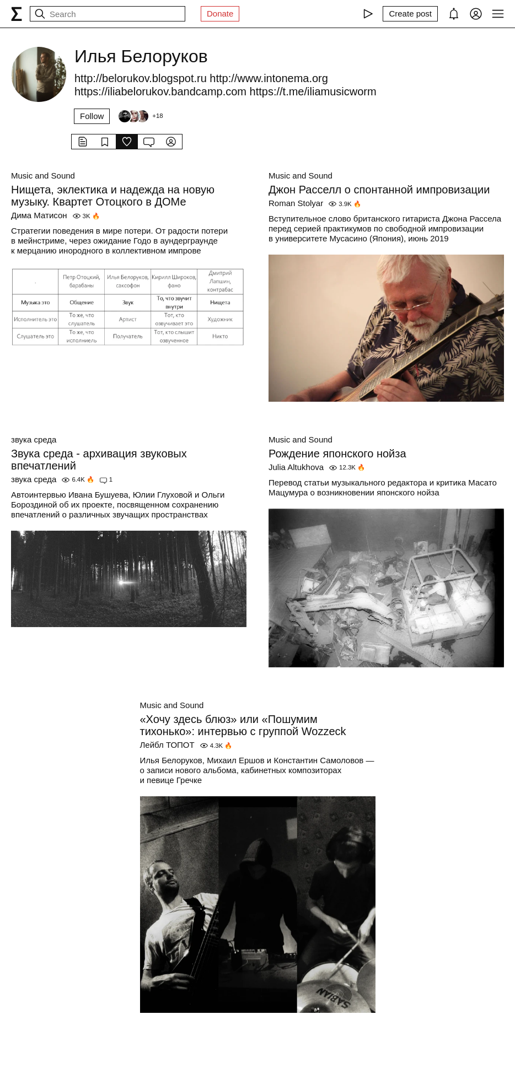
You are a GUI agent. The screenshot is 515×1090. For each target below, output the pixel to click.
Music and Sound (43, 175)
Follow (92, 116)
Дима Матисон (39, 215)
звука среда (33, 439)
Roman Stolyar (296, 203)
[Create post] (410, 14)
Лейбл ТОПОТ (167, 744)
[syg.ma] (16, 14)
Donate (220, 13)
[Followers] (140, 116)
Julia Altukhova (296, 467)
